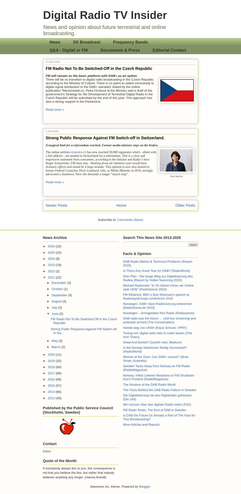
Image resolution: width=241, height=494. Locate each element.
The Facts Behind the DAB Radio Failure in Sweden (159, 390)
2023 (52, 265)
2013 (52, 398)
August (57, 301)
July (55, 307)
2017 (52, 373)
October (58, 289)
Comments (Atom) (130, 220)
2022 (52, 271)
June (55, 313)
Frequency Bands (130, 42)
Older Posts (185, 205)
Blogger (144, 486)
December (59, 283)
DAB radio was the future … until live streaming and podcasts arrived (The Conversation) (159, 320)
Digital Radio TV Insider (105, 15)
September (60, 295)
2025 (52, 252)
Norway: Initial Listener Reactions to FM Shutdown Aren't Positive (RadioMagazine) (158, 377)
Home (121, 205)
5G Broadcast (86, 42)
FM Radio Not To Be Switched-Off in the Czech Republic (99, 68)
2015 (52, 385)
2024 (52, 258)
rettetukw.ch (79, 152)
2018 (52, 367)
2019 (52, 361)
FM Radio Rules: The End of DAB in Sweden (154, 410)
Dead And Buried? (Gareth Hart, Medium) (152, 342)
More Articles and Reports (141, 424)
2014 (52, 392)
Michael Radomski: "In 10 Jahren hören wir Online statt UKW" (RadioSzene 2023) (158, 287)
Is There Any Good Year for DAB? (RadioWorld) (156, 270)
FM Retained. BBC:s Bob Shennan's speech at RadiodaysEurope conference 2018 (156, 296)
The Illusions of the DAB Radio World (149, 384)
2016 (52, 379)
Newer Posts (56, 205)
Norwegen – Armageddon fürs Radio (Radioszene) (158, 313)
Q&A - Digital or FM (69, 50)
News (55, 42)
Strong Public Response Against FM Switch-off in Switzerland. (105, 138)
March (56, 347)
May (55, 341)
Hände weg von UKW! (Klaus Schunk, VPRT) (155, 328)
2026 (52, 246)
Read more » (55, 109)
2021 (52, 277)
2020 (52, 354)
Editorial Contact (169, 50)
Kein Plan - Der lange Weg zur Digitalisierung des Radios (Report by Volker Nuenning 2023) (158, 278)
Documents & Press (120, 50)
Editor (47, 451)
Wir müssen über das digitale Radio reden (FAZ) (157, 404)
